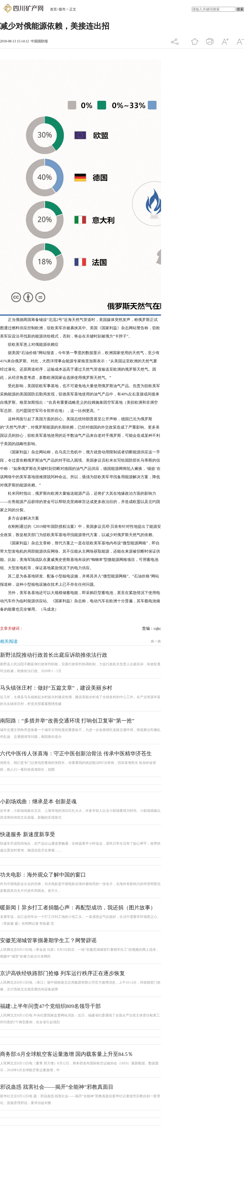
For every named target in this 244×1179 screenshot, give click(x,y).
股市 (62, 9)
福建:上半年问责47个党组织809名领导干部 (50, 1006)
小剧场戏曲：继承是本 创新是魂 (38, 801)
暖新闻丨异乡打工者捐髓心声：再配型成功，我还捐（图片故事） (78, 908)
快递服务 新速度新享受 (27, 834)
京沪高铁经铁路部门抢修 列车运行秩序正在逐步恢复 (62, 973)
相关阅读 (9, 641)
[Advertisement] (75, 1139)
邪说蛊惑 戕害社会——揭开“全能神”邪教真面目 (56, 1087)
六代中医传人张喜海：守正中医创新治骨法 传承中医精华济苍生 (76, 753)
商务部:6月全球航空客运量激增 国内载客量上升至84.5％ (66, 1054)
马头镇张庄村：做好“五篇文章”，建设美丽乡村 (56, 688)
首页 (53, 9)
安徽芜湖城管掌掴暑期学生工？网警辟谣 (48, 940)
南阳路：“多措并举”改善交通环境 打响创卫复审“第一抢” (67, 721)
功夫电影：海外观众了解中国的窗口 (43, 875)
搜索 (240, 9)
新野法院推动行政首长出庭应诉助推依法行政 (53, 655)
